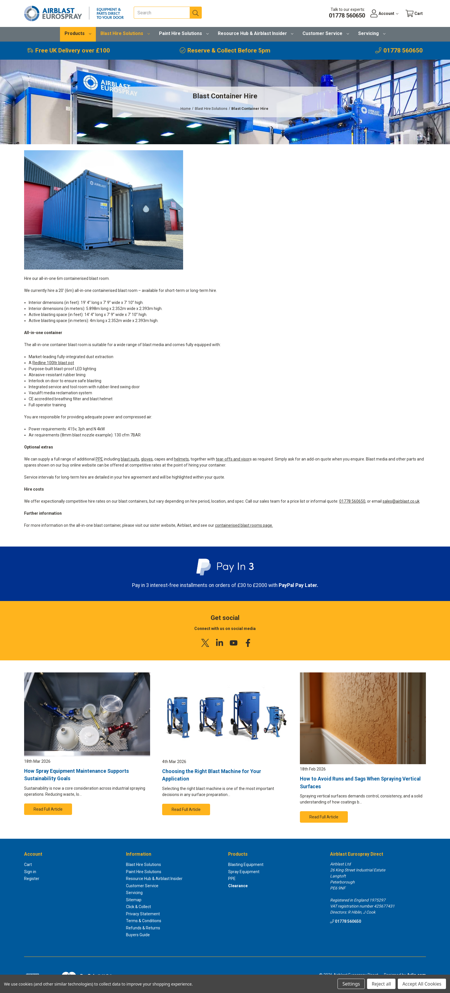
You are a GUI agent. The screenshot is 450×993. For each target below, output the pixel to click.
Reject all (381, 984)
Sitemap (133, 900)
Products (78, 33)
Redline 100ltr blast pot (53, 362)
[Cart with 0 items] (414, 14)
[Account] (383, 14)
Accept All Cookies (421, 984)
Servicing (371, 33)
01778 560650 (352, 501)
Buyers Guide (138, 934)
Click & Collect (138, 906)
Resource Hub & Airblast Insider (256, 33)
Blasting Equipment (245, 864)
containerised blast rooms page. (244, 525)
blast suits (130, 459)
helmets (181, 459)
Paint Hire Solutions (184, 33)
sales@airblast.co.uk (401, 501)
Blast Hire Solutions (125, 33)
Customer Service (325, 33)
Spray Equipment (243, 871)
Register (31, 878)
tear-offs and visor (233, 459)
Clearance (238, 885)
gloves (147, 459)
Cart (28, 864)
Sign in (30, 871)
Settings (351, 984)
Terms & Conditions (143, 920)
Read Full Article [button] (48, 809)
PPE (99, 459)
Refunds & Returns (143, 928)
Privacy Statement (143, 914)
